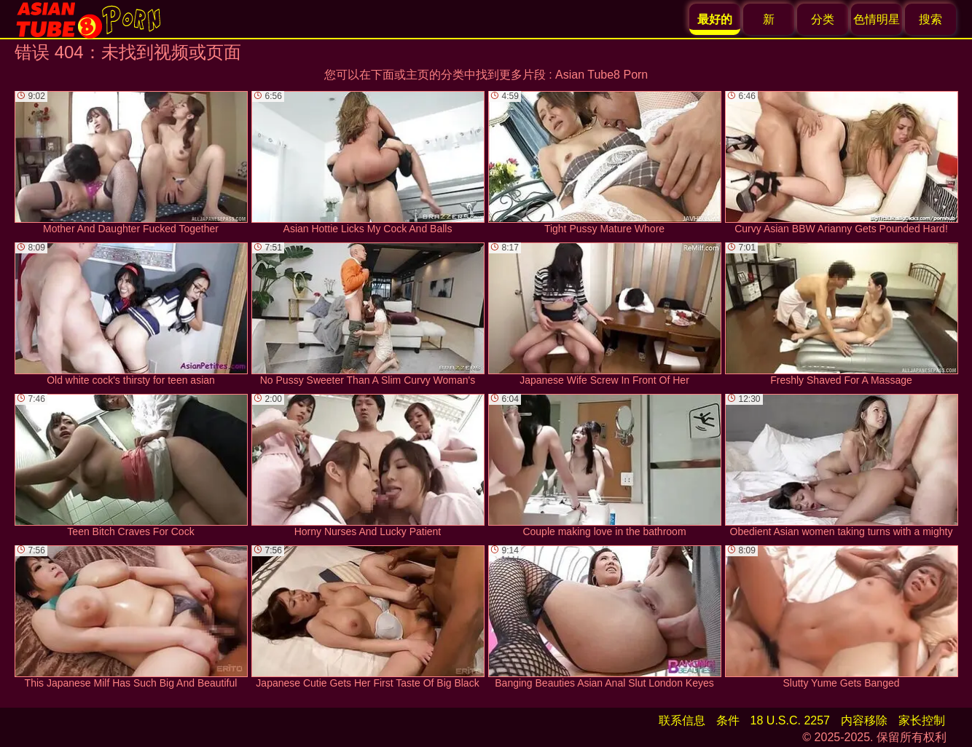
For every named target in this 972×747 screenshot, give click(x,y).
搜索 (930, 19)
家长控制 (921, 720)
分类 (822, 19)
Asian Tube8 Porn (601, 74)
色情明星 (876, 19)
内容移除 (864, 720)
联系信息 (682, 720)
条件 (728, 720)
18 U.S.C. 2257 (790, 720)
